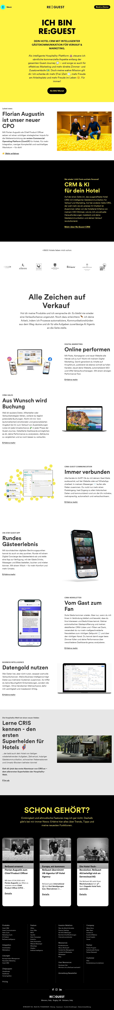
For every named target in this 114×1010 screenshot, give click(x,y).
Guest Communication (9, 930)
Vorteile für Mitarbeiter (65, 952)
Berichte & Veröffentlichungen (67, 935)
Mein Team (89, 930)
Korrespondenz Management (11, 958)
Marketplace (6, 950)
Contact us (89, 932)
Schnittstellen (6, 948)
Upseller (32, 935)
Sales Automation (35, 941)
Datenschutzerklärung (84, 1007)
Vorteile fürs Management (66, 950)
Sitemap (52, 1007)
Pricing (5, 982)
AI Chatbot (5, 937)
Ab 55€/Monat (57, 90)
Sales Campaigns (35, 937)
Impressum (59, 1007)
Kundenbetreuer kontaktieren (95, 963)
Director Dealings (63, 930)
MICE (32, 932)
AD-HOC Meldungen (64, 932)
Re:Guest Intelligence (8, 939)
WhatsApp (33, 946)
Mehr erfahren (12, 153)
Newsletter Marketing (8, 961)
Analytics (33, 939)
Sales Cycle (5, 932)
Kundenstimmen (63, 945)
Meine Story (90, 928)
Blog (59, 956)
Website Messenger (36, 944)
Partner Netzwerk (91, 952)
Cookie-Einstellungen (70, 1007)
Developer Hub (63, 965)
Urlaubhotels (6, 971)
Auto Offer (33, 930)
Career (88, 939)
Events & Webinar (91, 935)
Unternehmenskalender (65, 937)
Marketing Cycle (7, 935)
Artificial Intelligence (36, 950)
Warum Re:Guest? (63, 948)
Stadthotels (5, 973)
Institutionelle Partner (92, 950)
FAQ (87, 961)
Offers (32, 928)
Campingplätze (6, 976)
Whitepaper (61, 954)
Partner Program (91, 948)
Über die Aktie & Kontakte (66, 928)
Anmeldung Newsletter (67, 973)
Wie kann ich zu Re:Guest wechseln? (69, 967)
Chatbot (32, 948)
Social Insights (90, 937)
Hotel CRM (5, 928)
